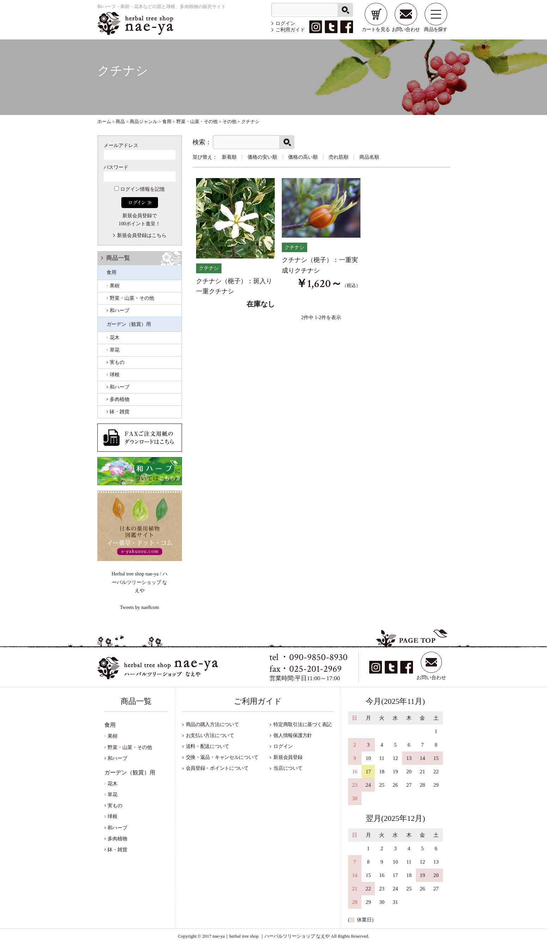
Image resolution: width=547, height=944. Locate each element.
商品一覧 (118, 258)
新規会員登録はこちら (141, 235)
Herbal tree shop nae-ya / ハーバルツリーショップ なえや (139, 582)
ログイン (285, 23)
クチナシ (209, 268)
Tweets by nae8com (139, 607)
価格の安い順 (262, 157)
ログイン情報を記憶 (139, 189)
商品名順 (369, 157)
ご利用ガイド (290, 29)
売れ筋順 (338, 157)
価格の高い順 (303, 157)
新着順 (229, 157)
